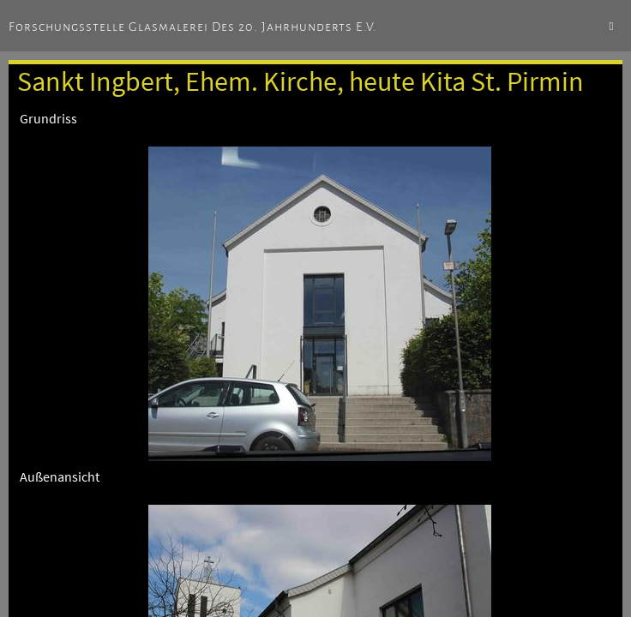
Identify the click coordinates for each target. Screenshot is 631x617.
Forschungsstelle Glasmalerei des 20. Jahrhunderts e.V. (193, 26)
